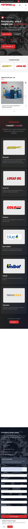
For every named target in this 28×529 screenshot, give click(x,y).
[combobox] (14, 9)
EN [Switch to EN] (21, 1)
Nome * (2, 473)
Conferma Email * (5, 489)
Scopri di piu (9, 523)
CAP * (2, 494)
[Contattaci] (19, 5)
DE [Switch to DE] (25, 1)
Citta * (2, 499)
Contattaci (17, 34)
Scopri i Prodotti (6, 34)
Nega (4, 526)
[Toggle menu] (25, 5)
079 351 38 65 (6, 449)
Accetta (10, 526)
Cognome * (3, 478)
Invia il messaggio (14, 516)
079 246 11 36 (6, 452)
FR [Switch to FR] (23, 1)
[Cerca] (25, 9)
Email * (2, 483)
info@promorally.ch (8, 454)
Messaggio (3, 505)
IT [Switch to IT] (18, 1)
